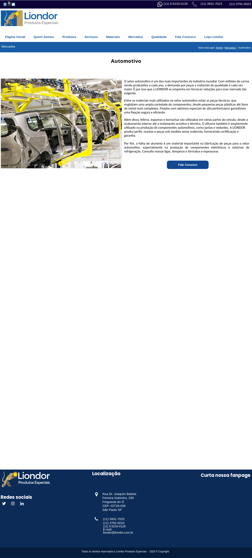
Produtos (69, 37)
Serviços (91, 37)
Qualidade (159, 37)
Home (219, 47)
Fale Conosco (185, 37)
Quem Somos (44, 37)
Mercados (135, 37)
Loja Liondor (213, 37)
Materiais (113, 37)
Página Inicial (15, 37)
